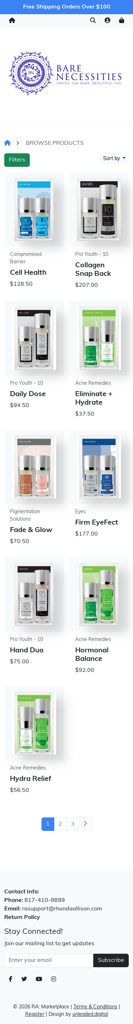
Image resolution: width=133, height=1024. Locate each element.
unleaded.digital (90, 1014)
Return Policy (22, 917)
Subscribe (111, 960)
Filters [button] (17, 160)
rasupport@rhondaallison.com (62, 909)
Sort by (112, 158)
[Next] (85, 824)
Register (34, 1014)
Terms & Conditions (95, 1007)
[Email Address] (49, 960)
